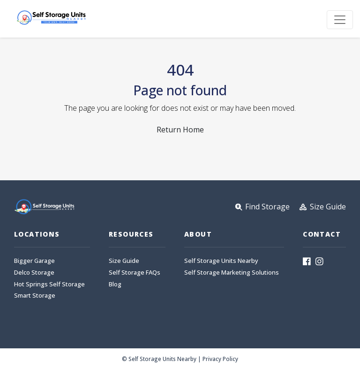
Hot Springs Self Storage (49, 284)
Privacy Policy (220, 358)
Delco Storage (34, 273)
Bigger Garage (34, 261)
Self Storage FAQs (134, 273)
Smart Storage (34, 296)
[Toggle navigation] (340, 19)
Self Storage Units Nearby (221, 261)
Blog (115, 284)
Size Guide (124, 261)
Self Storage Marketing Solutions (231, 273)
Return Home (180, 129)
